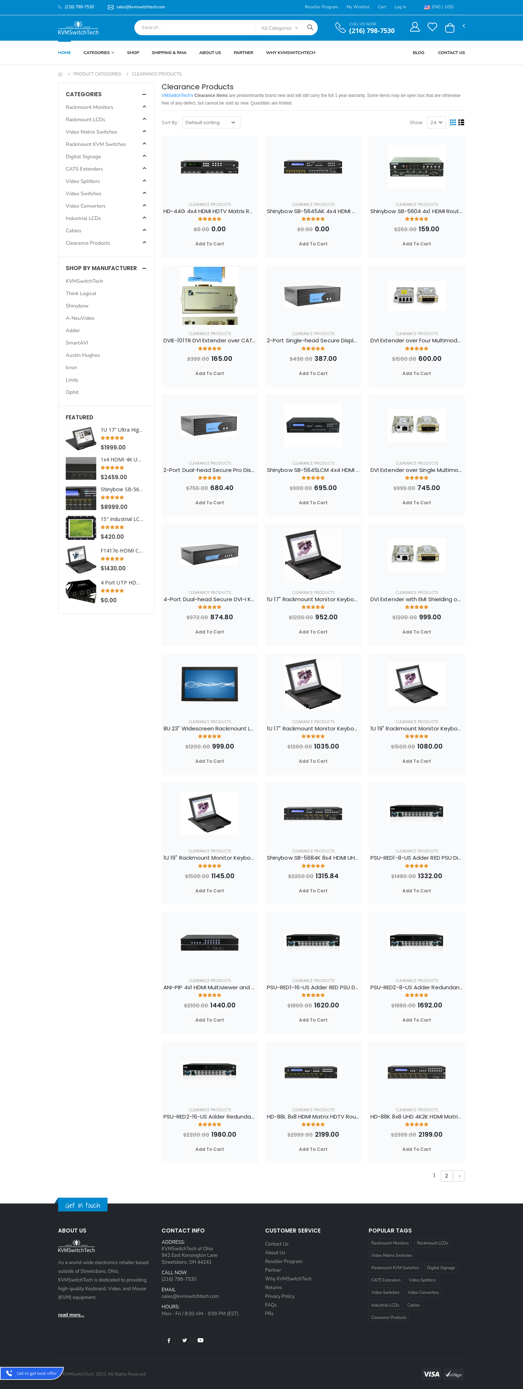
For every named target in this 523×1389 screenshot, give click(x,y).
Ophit (72, 392)
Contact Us (451, 53)
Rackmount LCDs (432, 1243)
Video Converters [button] (86, 206)
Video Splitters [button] (83, 181)
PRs (269, 1314)
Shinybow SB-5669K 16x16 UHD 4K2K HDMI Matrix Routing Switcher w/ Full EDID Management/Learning (122, 489)
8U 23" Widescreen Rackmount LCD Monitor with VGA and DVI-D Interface (209, 728)
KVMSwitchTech (84, 281)
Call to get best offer (37, 1373)
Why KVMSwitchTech (288, 1279)
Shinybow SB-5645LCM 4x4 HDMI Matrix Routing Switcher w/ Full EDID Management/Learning (313, 470)
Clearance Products (209, 204)
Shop (133, 53)
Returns (273, 1287)
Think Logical (81, 293)
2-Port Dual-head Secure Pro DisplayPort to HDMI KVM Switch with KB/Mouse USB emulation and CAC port (209, 470)
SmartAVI (77, 342)
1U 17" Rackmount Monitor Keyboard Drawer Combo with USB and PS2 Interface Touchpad (313, 599)
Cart (382, 7)
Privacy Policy (280, 1296)
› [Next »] (459, 1176)
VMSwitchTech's (177, 95)
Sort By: (170, 122)
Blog (419, 53)
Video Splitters (422, 1280)
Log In (400, 7)
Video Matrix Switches (392, 1255)
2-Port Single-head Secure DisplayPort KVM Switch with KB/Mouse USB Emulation (313, 340)
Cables (414, 1305)
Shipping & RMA (169, 53)
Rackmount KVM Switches (395, 1268)
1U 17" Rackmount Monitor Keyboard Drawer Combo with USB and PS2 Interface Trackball (313, 728)
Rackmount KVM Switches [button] (96, 144)
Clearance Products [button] (88, 243)
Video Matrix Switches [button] (91, 132)
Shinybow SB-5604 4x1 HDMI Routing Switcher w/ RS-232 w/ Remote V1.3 (416, 211)
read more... (71, 1315)
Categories (97, 53)
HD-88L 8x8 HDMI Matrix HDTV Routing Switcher (313, 1116)
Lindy (72, 379)
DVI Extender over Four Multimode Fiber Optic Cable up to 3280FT (416, 340)
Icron (71, 367)
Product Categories (97, 74)
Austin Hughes (83, 355)
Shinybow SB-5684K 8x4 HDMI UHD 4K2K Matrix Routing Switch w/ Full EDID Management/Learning (313, 857)
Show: (416, 122)
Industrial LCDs (386, 1305)
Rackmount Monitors (390, 1243)
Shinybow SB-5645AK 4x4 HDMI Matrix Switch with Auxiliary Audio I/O (313, 211)
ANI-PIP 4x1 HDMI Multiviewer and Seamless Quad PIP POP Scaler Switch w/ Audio (209, 987)
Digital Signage (441, 1268)
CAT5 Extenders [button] (84, 169)
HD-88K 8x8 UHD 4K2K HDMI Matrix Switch (416, 1116)
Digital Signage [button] (83, 156)
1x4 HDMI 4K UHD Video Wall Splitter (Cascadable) (122, 459)
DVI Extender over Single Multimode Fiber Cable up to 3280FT (416, 470)
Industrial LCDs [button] (83, 218)
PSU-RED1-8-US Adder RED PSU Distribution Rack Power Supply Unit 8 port (416, 857)
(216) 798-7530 (371, 31)
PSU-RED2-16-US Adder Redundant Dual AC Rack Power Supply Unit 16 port (209, 1116)
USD (449, 7)
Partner (244, 53)
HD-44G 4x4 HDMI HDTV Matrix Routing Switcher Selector (209, 211)
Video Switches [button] (83, 193)
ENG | (433, 7)
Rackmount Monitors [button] (89, 107)
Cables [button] (73, 230)
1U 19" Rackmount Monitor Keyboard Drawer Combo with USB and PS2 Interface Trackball (209, 857)
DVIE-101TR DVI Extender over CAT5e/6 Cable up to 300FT (209, 340)
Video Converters (423, 1292)
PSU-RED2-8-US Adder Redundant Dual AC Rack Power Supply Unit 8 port (416, 987)
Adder (73, 330)
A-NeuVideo (80, 318)
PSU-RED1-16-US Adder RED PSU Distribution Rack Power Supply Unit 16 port (313, 987)
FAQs (271, 1305)
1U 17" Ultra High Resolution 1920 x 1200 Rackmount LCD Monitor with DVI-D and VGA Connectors (122, 430)
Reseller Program (321, 7)
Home (64, 53)
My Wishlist (357, 7)
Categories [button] (84, 94)
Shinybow (77, 305)
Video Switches (386, 1292)
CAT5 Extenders (386, 1280)
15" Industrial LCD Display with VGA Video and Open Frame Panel (122, 519)
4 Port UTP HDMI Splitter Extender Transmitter (122, 582)
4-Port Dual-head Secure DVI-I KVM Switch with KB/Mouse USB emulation (209, 599)
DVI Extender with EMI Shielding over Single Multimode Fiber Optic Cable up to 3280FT (416, 599)
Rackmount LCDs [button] (85, 119)
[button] (449, 28)
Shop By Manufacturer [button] (101, 268)
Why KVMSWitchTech (290, 53)
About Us (210, 53)
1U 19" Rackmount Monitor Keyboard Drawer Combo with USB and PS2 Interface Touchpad (416, 728)
